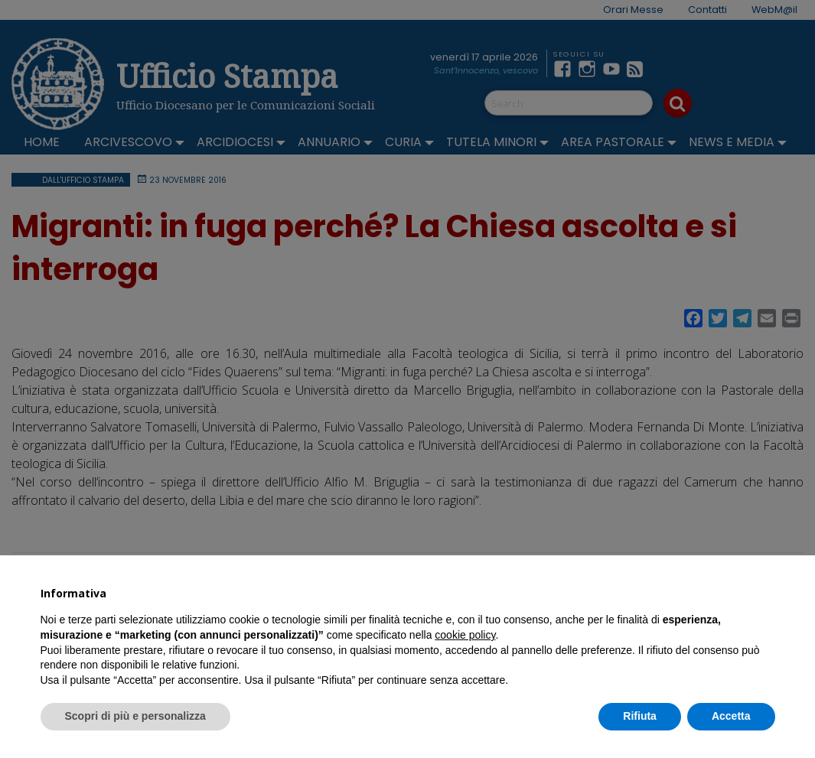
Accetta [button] (731, 716)
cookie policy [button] (465, 635)
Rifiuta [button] (640, 716)
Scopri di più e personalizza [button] (135, 716)
